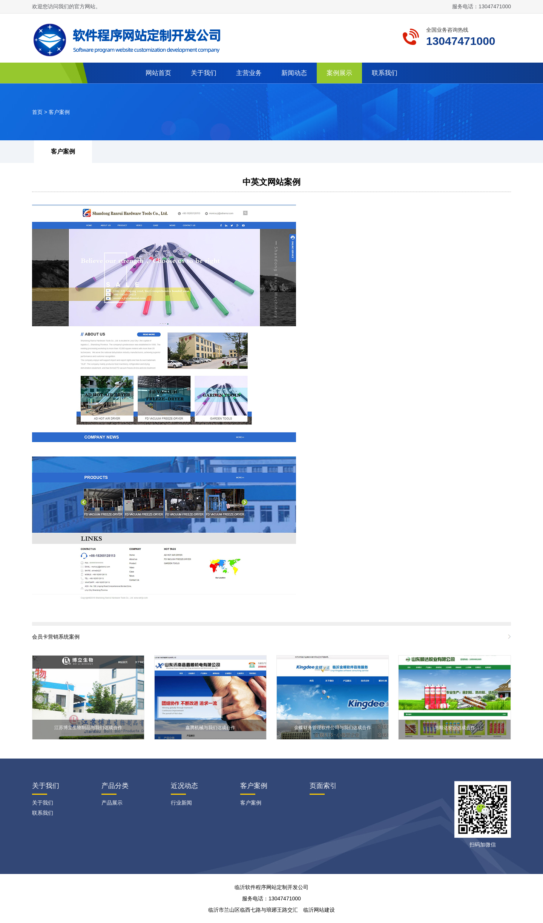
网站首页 (158, 73)
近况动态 (184, 785)
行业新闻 (181, 803)
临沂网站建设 (319, 910)
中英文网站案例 (271, 182)
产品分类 (115, 785)
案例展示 (339, 73)
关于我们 (203, 73)
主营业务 (249, 73)
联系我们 (384, 73)
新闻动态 (294, 73)
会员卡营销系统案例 (56, 637)
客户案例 (59, 112)
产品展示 (112, 803)
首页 (37, 112)
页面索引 (323, 785)
